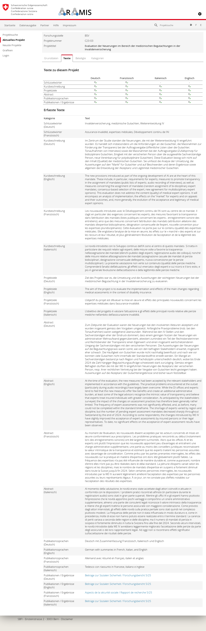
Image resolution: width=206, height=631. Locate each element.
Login (6, 55)
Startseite (9, 25)
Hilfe (56, 25)
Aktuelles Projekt (14, 40)
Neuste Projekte (12, 45)
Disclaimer (67, 619)
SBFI (20, 619)
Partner (44, 25)
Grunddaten (51, 58)
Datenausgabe (27, 25)
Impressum (69, 25)
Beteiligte (81, 58)
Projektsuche (10, 34)
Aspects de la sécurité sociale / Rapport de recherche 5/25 (118, 592)
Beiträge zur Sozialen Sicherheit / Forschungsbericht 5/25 (118, 575)
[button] (199, 13)
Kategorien (97, 58)
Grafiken (8, 50)
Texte (67, 58)
